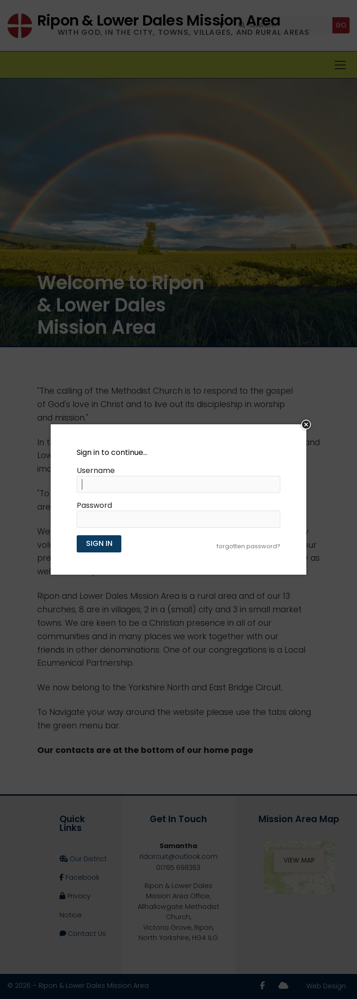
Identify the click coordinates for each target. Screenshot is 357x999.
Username (96, 471)
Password (94, 505)
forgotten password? (248, 546)
